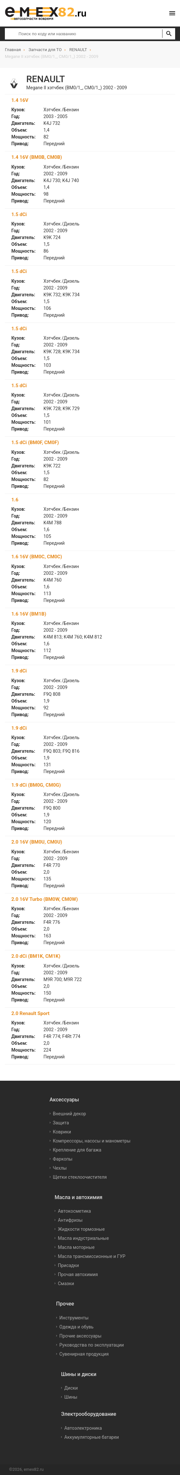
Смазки (66, 1283)
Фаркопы (63, 1159)
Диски (71, 1388)
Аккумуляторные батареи (91, 1437)
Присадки (68, 1265)
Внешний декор (69, 1113)
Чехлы (60, 1168)
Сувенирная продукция (84, 1354)
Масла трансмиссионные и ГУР (91, 1256)
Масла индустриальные (83, 1238)
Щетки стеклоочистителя (80, 1177)
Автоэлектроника (83, 1428)
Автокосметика (74, 1211)
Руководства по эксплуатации (91, 1345)
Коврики (62, 1131)
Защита (61, 1122)
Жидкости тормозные (81, 1229)
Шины (70, 1397)
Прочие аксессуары (80, 1335)
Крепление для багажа (77, 1150)
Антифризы (70, 1220)
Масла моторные (76, 1247)
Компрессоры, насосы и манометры (92, 1140)
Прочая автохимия (78, 1274)
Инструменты (74, 1317)
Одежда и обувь (76, 1326)
